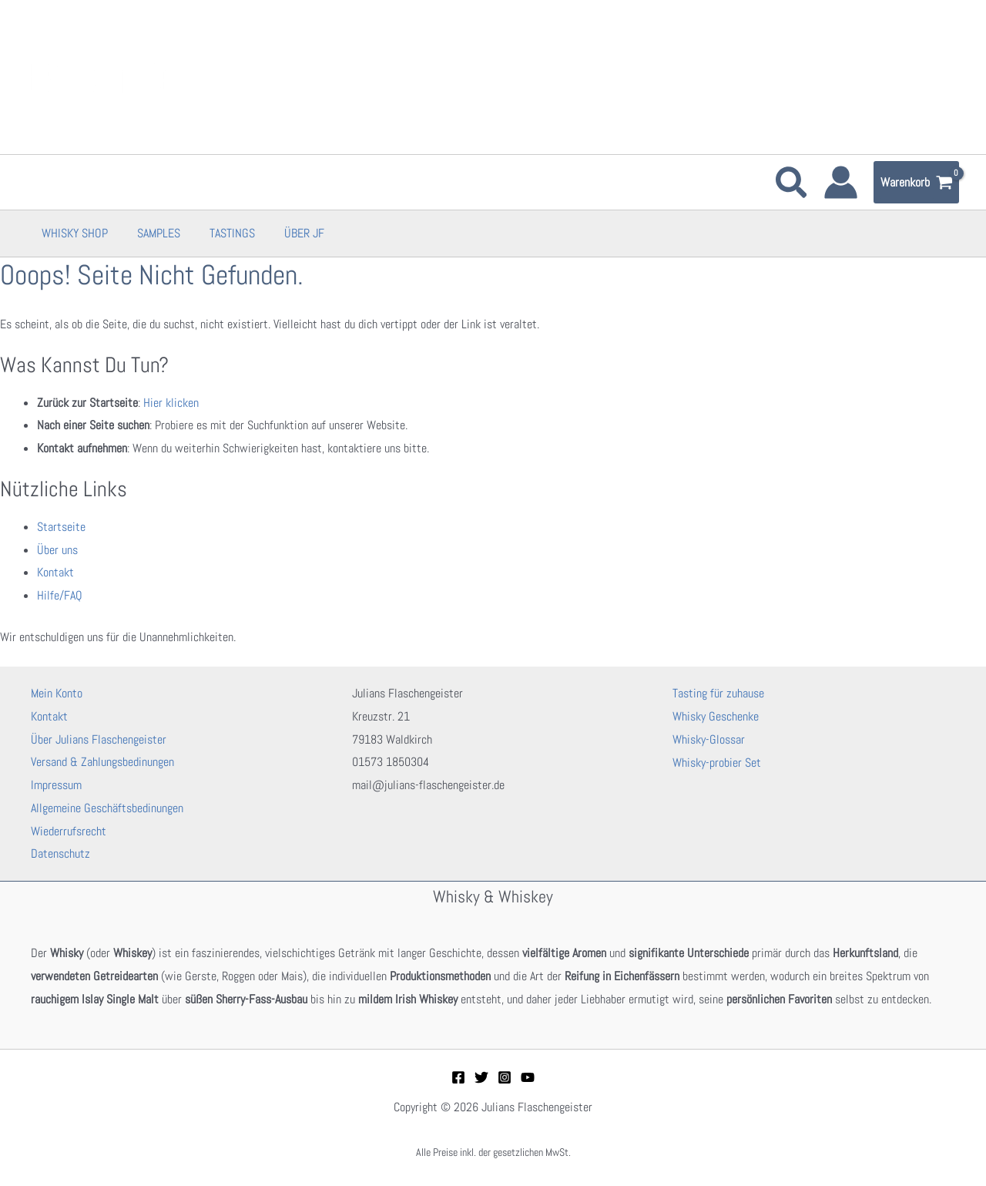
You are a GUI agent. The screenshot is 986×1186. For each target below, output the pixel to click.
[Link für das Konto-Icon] (840, 182)
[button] (792, 186)
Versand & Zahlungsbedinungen (102, 762)
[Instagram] (504, 1077)
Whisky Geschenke (715, 716)
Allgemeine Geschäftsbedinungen (107, 808)
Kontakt (55, 572)
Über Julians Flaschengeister (98, 739)
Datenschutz (60, 853)
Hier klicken (171, 403)
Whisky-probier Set (716, 762)
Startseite (61, 527)
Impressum (56, 785)
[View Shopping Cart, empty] (916, 182)
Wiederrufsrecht (68, 831)
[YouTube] (528, 1077)
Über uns (57, 550)
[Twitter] (481, 1077)
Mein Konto (56, 693)
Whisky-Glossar (708, 739)
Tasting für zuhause (718, 693)
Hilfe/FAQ (59, 595)
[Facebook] (458, 1077)
